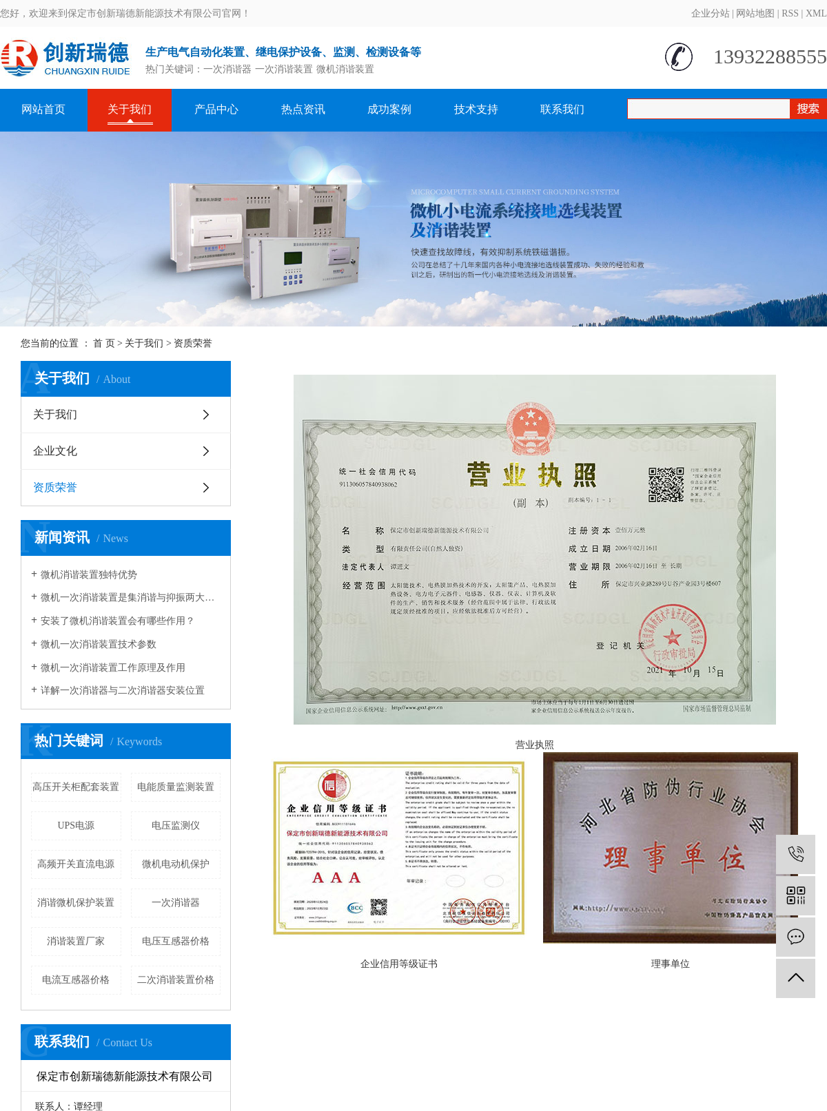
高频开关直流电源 (75, 864)
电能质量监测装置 (175, 787)
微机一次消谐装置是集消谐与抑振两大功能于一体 (131, 597)
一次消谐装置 (284, 69)
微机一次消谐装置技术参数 (98, 644)
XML (816, 13)
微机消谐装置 (345, 69)
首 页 (104, 343)
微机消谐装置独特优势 (89, 575)
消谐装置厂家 (76, 941)
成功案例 (389, 109)
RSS (790, 13)
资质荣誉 (55, 487)
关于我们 (130, 109)
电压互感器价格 (176, 941)
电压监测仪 (176, 825)
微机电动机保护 (176, 864)
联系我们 (562, 109)
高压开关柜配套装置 (75, 787)
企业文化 (55, 451)
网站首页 (43, 109)
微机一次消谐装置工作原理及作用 (113, 668)
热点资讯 (303, 109)
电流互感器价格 (76, 980)
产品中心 (216, 109)
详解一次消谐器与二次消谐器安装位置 (123, 690)
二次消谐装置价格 (175, 980)
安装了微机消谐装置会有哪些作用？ (118, 621)
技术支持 (476, 109)
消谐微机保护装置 (75, 902)
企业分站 (710, 13)
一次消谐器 (227, 69)
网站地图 (755, 13)
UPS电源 (75, 825)
